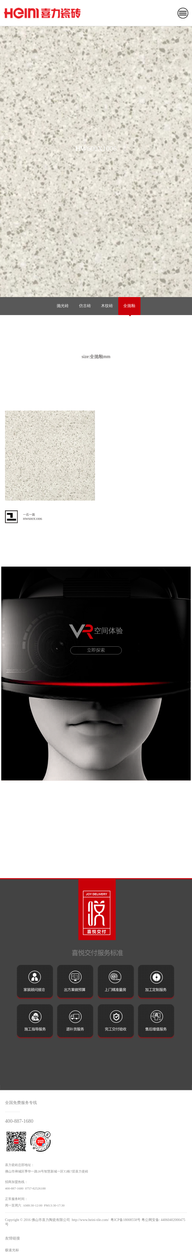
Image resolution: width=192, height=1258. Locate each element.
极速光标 (12, 1250)
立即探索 (96, 650)
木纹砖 (107, 306)
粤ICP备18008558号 (125, 1220)
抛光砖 (63, 306)
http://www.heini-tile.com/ (90, 1220)
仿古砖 (85, 306)
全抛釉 (129, 306)
